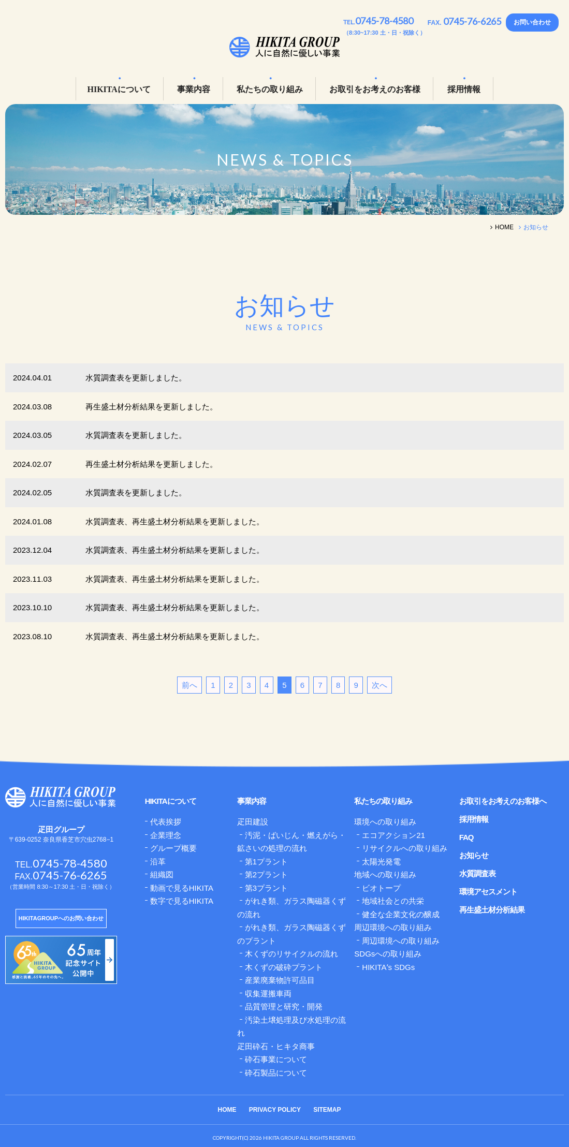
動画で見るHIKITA (181, 888)
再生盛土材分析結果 (491, 909)
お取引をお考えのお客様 (374, 89)
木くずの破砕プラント (284, 967)
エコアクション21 (393, 835)
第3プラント (266, 888)
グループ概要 (173, 848)
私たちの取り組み (270, 89)
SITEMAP (327, 1109)
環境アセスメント (488, 891)
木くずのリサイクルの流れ (291, 953)
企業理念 (165, 835)
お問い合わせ (532, 22)
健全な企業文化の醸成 (401, 914)
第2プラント (266, 874)
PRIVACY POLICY (275, 1109)
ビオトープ (381, 888)
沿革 (158, 861)
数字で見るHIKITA (181, 900)
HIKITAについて (118, 89)
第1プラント (266, 861)
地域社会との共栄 (393, 900)
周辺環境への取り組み (401, 940)
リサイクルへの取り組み (404, 848)
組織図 (161, 874)
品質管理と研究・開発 (284, 1006)
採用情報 (463, 89)
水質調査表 (477, 873)
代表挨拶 (165, 821)
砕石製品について (276, 1072)
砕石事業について (276, 1059)
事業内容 (193, 89)
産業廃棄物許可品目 (280, 980)
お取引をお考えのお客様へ (502, 801)
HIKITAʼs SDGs (388, 967)
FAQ (466, 837)
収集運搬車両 (268, 993)
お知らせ (473, 855)
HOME (227, 1109)
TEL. (378, 22)
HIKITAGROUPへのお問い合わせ (61, 918)
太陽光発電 (381, 861)
